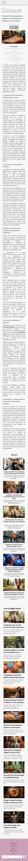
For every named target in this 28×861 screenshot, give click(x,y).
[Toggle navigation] (3, 2)
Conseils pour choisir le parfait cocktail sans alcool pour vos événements (13, 677)
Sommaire (14, 46)
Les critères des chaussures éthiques (13, 52)
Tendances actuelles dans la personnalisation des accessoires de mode (14, 496)
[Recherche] (12, 856)
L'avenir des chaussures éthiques (13, 57)
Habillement (13, 843)
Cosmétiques (13, 845)
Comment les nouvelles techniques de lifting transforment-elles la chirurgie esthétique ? (14, 569)
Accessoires (13, 850)
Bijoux (13, 848)
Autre (8, 8)
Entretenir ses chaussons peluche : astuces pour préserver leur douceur (13, 727)
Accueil (3, 8)
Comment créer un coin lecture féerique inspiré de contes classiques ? (14, 521)
